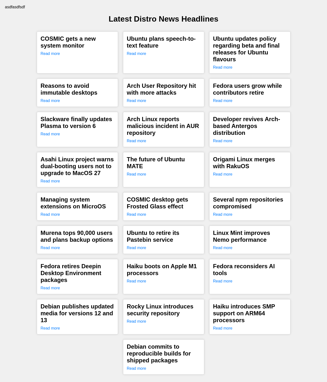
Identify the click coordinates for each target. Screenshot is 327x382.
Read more (50, 53)
